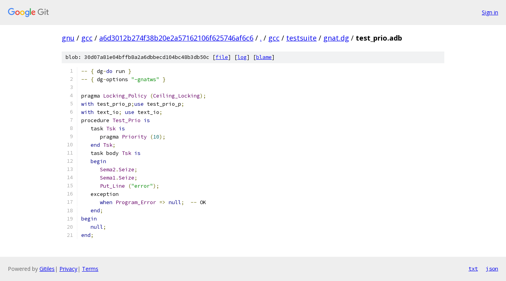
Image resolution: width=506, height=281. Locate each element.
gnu (68, 38)
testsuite (301, 38)
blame (264, 57)
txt (473, 268)
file (222, 57)
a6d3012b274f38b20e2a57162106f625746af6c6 (176, 38)
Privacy (68, 268)
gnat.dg (336, 38)
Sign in (490, 12)
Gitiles (47, 268)
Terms (90, 268)
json (492, 268)
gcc (87, 38)
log (242, 57)
